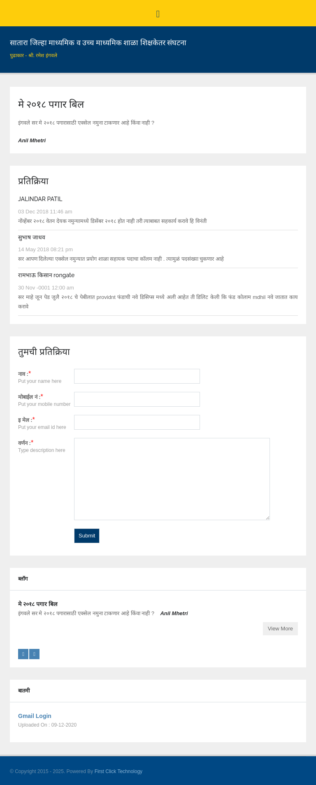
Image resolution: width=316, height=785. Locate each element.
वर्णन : (24, 443)
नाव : (23, 374)
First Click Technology (118, 771)
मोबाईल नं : (29, 397)
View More (280, 628)
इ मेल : (25, 420)
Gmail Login (34, 716)
